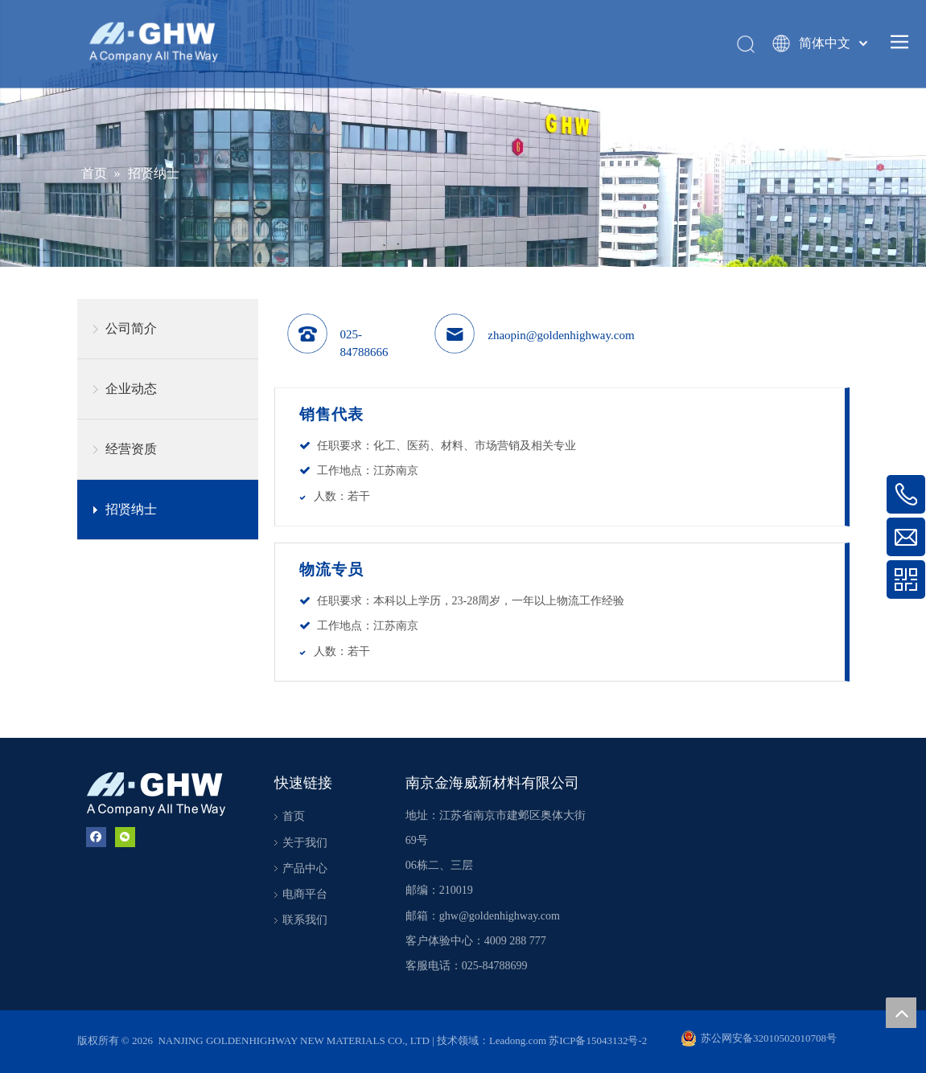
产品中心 (304, 868)
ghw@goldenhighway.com (499, 916)
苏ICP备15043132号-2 (598, 1040)
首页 (293, 816)
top (901, 1012)
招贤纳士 (131, 509)
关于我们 (304, 843)
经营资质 (131, 449)
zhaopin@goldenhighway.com (561, 335)
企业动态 (131, 388)
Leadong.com (519, 1040)
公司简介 (131, 328)
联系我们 (304, 920)
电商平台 (304, 894)
